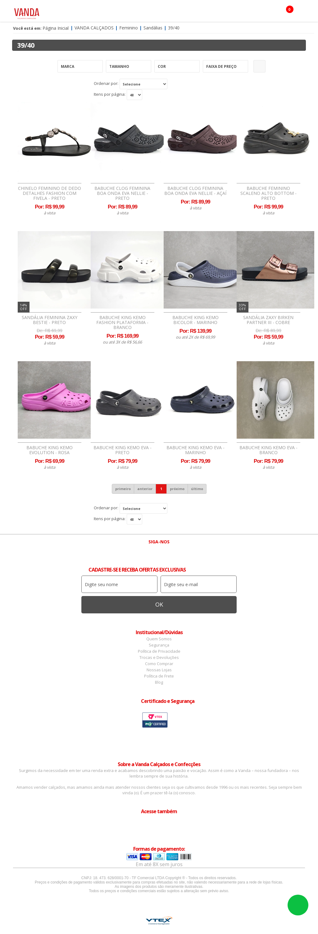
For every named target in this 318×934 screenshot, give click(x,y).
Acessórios (143, 12)
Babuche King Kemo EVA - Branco (268, 450)
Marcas (204, 12)
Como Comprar (159, 663)
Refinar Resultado (259, 66)
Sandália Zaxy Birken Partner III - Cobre (268, 320)
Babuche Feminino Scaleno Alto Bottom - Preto (268, 193)
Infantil (229, 12)
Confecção (176, 12)
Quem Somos (159, 639)
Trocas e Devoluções (159, 657)
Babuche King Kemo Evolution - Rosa (49, 450)
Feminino (80, 12)
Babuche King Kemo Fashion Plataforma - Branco (122, 322)
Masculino (110, 12)
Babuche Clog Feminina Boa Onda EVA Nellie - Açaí (195, 191)
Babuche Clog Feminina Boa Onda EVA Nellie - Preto (122, 193)
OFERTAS (101, 29)
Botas (77, 29)
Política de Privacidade (159, 651)
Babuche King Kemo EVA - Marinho (195, 450)
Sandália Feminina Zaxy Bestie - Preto (49, 320)
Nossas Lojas (159, 670)
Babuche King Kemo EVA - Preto (122, 450)
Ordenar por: (106, 83)
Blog (159, 682)
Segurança (159, 645)
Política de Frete (159, 676)
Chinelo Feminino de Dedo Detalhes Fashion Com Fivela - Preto (49, 193)
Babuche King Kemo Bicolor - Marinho (195, 320)
